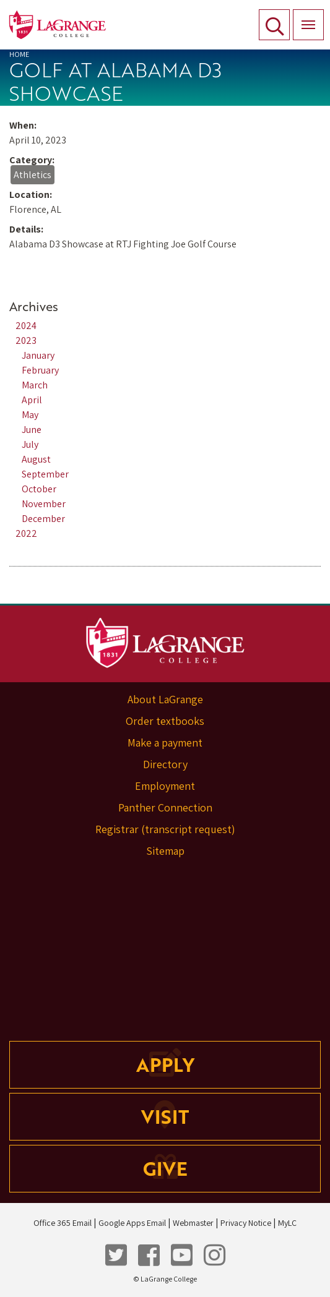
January (38, 355)
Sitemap (165, 851)
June (31, 429)
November (44, 503)
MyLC (287, 1222)
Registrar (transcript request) (165, 829)
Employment (165, 786)
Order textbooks (165, 721)
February (40, 370)
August (36, 459)
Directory (165, 764)
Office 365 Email (62, 1222)
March (35, 385)
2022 (26, 533)
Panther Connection (165, 807)
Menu (304, 18)
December (43, 518)
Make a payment (165, 742)
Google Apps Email (132, 1222)
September (45, 474)
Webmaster (193, 1222)
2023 (26, 340)
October (39, 488)
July (30, 444)
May (30, 414)
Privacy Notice (245, 1222)
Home (19, 54)
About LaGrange (165, 699)
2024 (26, 325)
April (32, 399)
